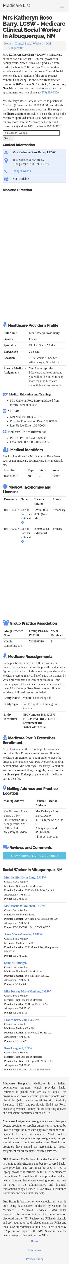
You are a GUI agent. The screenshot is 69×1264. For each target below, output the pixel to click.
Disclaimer (34, 1250)
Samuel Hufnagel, (15, 962)
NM (48, 43)
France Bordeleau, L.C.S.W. (22, 1019)
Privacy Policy (34, 1258)
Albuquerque (15, 47)
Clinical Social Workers (29, 43)
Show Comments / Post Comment (34, 855)
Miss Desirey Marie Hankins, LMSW (27, 991)
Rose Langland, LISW (18, 1048)
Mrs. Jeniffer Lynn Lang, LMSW (25, 877)
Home (7, 43)
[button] (22, 522)
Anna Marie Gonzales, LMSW (23, 934)
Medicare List (16, 5)
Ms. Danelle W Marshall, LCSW (24, 906)
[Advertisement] (34, 281)
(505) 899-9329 (49, 92)
